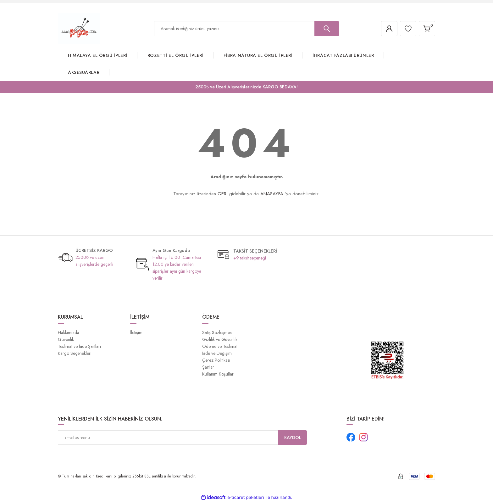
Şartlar (208, 367)
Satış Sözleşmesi (217, 332)
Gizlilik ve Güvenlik (219, 339)
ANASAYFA (271, 193)
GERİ (223, 193)
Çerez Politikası (216, 360)
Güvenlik (66, 339)
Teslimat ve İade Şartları (79, 346)
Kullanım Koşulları (218, 374)
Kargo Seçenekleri (74, 353)
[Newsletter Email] (182, 437)
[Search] (246, 28)
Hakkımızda (68, 332)
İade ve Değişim (217, 353)
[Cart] (427, 28)
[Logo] (79, 28)
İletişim (136, 332)
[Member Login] (389, 28)
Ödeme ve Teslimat (219, 346)
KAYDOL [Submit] (292, 437)
